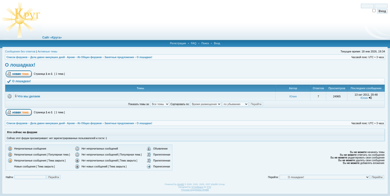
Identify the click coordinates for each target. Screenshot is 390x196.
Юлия (293, 96)
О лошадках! (144, 57)
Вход (217, 43)
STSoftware (197, 187)
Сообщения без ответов (20, 51)
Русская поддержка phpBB (195, 190)
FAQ (193, 43)
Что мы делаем (28, 96)
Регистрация (178, 43)
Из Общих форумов (89, 57)
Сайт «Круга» (52, 37)
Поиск (205, 43)
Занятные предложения (119, 57)
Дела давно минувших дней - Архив (52, 57)
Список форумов (17, 57)
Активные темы (47, 51)
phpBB (180, 184)
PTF (209, 187)
